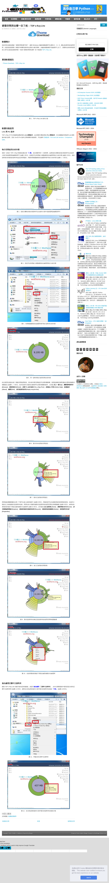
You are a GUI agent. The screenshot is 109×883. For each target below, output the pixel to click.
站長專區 (14, 19)
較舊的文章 (71, 821)
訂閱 (91, 49)
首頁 (6, 19)
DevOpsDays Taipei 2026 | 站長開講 (89, 95)
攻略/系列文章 (26, 19)
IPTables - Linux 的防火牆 (93, 221)
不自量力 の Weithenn (17, 833)
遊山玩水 (87, 19)
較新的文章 (5, 821)
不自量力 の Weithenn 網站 (85, 384)
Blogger (31, 833)
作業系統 (48, 19)
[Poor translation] (7, 848)
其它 (96, 19)
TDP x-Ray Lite (46, 50)
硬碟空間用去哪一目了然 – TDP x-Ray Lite (23, 25)
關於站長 (88, 253)
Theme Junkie (79, 833)
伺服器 (67, 19)
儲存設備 (76, 19)
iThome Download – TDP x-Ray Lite (14, 63)
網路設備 (58, 19)
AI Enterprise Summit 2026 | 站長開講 (89, 92)
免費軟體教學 (12, 816)
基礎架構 (37, 19)
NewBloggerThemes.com (100, 833)
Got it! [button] (89, 877)
